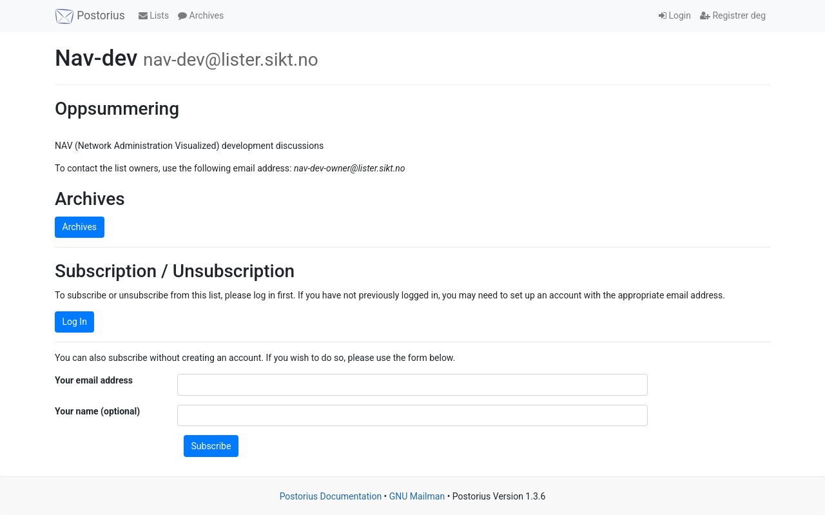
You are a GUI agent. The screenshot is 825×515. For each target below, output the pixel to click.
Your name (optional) (97, 411)
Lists (154, 15)
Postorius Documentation (331, 496)
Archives (201, 15)
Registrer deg (733, 15)
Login (675, 15)
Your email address (94, 380)
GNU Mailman (417, 496)
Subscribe (211, 446)
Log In (75, 321)
